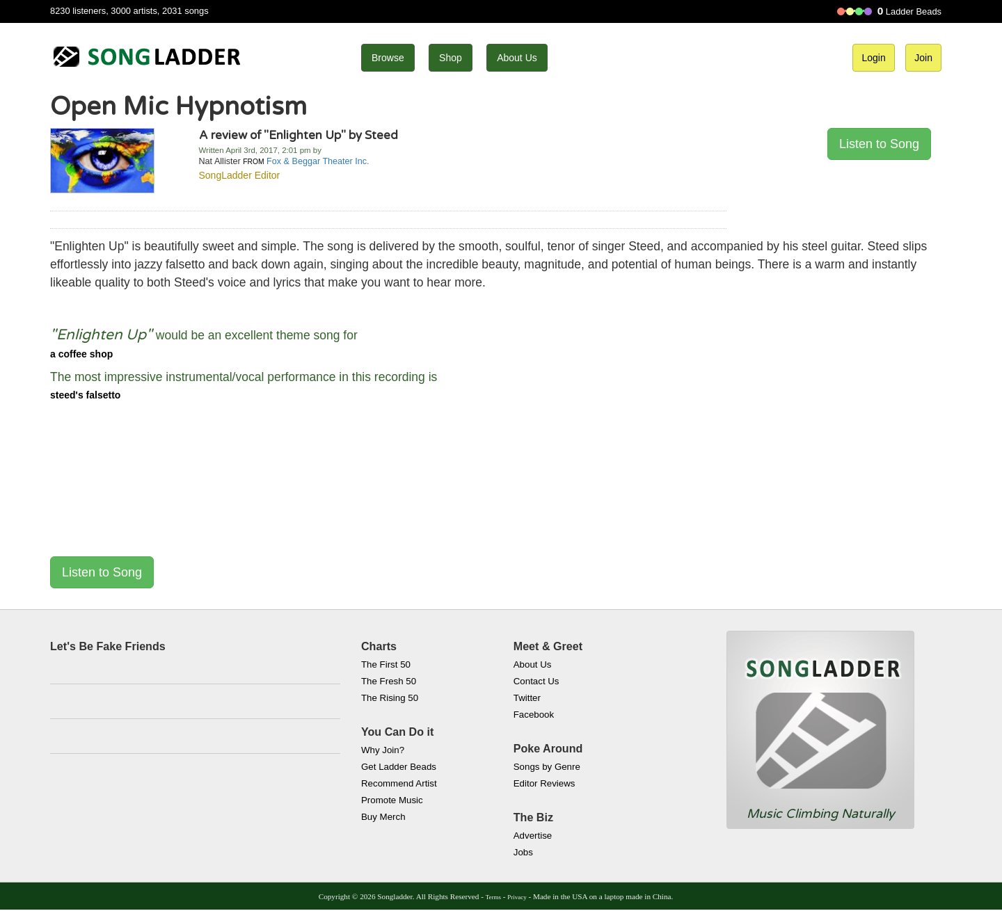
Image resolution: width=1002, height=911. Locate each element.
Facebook (534, 714)
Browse (388, 57)
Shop (450, 57)
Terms (493, 897)
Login (873, 57)
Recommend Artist (399, 783)
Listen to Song (879, 144)
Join (923, 57)
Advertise (533, 835)
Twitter (527, 698)
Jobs (523, 852)
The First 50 (386, 664)
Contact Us (536, 681)
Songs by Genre (547, 766)
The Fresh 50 (388, 681)
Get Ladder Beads (398, 766)
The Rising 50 (389, 698)
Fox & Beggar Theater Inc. (318, 161)
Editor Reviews (544, 783)
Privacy (516, 897)
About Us (517, 57)
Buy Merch (383, 817)
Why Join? (382, 750)
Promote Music (392, 800)
